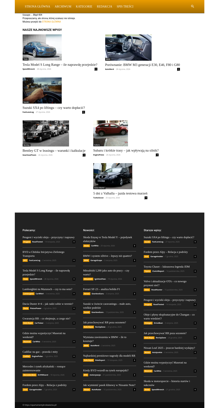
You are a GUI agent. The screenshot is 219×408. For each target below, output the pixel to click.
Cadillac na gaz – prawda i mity (40, 351)
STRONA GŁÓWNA (51, 21)
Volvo (147, 290)
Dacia (26, 308)
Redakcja (104, 6)
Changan (148, 323)
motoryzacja (95, 375)
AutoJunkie (157, 352)
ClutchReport (158, 271)
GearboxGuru (98, 293)
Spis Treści (125, 6)
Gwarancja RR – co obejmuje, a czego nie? (47, 318)
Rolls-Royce (28, 323)
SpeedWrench (29, 69)
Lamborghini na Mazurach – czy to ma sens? (47, 289)
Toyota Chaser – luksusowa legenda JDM (167, 266)
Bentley (27, 145)
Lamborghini (29, 294)
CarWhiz (36, 341)
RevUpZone (100, 327)
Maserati (27, 341)
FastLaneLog (28, 112)
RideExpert (100, 360)
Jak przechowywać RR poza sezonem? (104, 322)
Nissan (87, 389)
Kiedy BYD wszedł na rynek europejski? (106, 370)
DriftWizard (43, 375)
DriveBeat (158, 323)
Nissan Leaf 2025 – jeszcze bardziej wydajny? (169, 347)
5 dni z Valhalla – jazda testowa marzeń (120, 193)
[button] (193, 6)
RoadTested (37, 241)
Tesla (26, 59)
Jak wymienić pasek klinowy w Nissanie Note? (109, 385)
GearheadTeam (29, 155)
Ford (25, 389)
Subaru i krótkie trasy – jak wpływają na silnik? (126, 150)
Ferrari (87, 294)
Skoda (86, 246)
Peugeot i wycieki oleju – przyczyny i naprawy (49, 237)
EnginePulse (98, 155)
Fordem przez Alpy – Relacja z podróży (45, 385)
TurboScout (98, 197)
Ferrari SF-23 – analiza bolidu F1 (101, 289)
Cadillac (27, 356)
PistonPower (35, 308)
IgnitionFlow (100, 279)
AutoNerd (109, 69)
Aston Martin (99, 188)
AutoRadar (96, 389)
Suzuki (26, 102)
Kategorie (84, 6)
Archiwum (63, 6)
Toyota (147, 271)
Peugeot (27, 242)
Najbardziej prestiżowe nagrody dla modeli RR (109, 355)
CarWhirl (40, 293)
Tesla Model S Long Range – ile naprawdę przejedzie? (60, 65)
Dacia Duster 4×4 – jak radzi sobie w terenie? (48, 303)
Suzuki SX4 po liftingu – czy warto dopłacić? (54, 108)
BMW (108, 59)
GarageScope (96, 260)
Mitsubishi (88, 279)
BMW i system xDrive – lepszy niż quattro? (107, 255)
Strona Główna (37, 6)
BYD (25, 260)
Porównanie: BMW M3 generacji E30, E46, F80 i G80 (142, 65)
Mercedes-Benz (30, 375)
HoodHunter (156, 289)
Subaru (97, 145)
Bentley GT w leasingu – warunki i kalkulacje (54, 151)
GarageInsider (35, 389)
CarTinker (39, 323)
